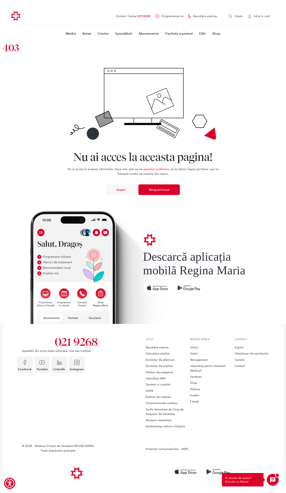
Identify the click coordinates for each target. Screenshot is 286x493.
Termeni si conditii (158, 384)
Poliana (195, 389)
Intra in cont (262, 16)
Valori (194, 353)
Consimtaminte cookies (161, 403)
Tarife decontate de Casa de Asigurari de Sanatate (165, 411)
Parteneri (196, 376)
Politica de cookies (158, 397)
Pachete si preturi (179, 33)
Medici (71, 33)
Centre (103, 33)
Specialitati (123, 33)
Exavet (194, 401)
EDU (202, 33)
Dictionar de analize (159, 366)
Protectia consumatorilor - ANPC (167, 449)
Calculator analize (158, 353)
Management (199, 359)
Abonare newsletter (159, 420)
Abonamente (149, 33)
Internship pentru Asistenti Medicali (208, 368)
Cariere (239, 359)
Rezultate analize (205, 16)
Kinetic (194, 395)
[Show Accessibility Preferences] (9, 483)
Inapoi (121, 189)
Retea (86, 33)
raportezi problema (156, 169)
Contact (240, 366)
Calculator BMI (155, 378)
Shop (216, 33)
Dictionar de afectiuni (160, 359)
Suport (239, 347)
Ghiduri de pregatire (159, 372)
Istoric (194, 347)
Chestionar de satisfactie (251, 353)
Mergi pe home (159, 189)
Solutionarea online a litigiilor (165, 426)
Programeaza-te (172, 16)
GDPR (149, 390)
